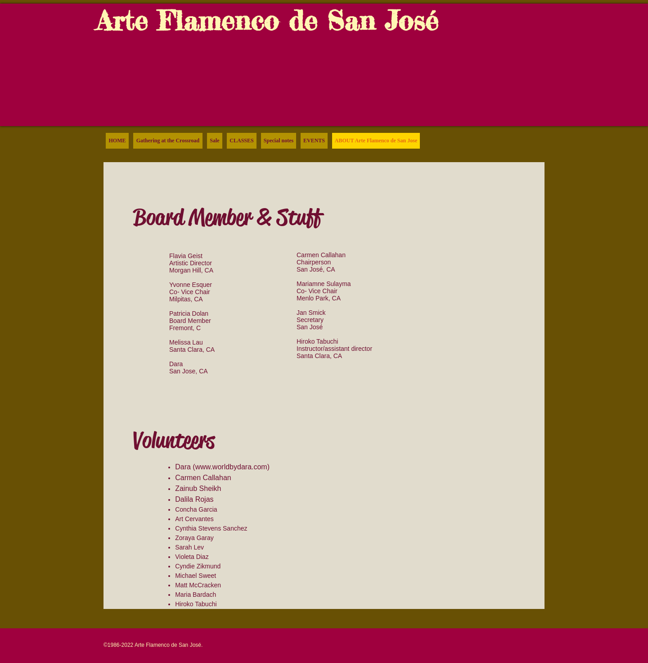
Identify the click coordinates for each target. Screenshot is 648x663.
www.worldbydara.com (231, 467)
